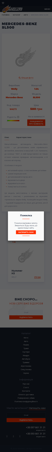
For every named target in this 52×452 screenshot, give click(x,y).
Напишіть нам (26, 232)
